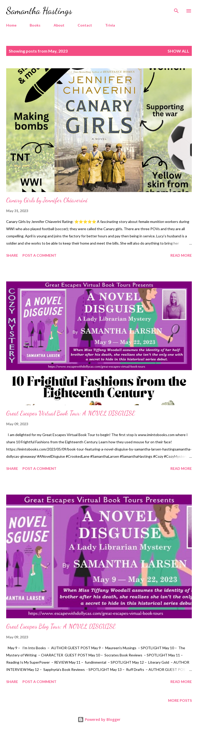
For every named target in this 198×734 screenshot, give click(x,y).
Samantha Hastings (39, 10)
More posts (180, 700)
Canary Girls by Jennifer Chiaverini (47, 200)
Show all (178, 50)
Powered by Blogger (99, 719)
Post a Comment (39, 255)
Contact (85, 25)
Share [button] (12, 255)
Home (11, 25)
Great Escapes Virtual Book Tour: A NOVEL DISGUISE (70, 413)
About (59, 25)
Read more (181, 255)
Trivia (110, 25)
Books (35, 25)
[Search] (176, 9)
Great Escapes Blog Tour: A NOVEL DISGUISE (61, 626)
